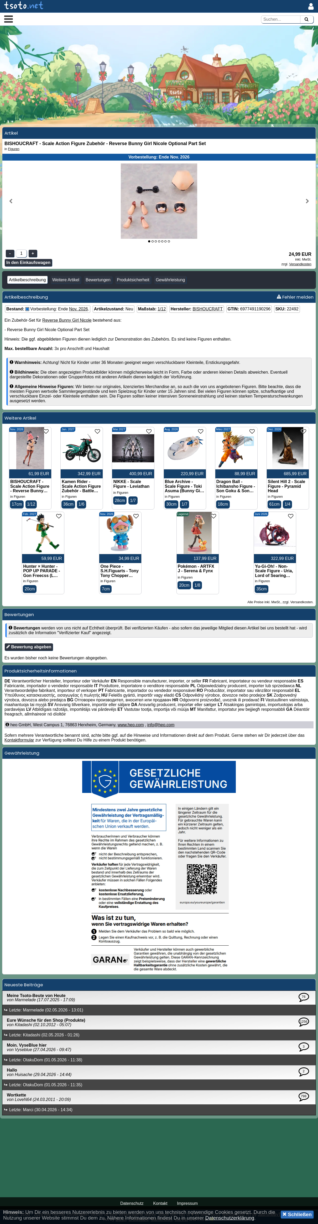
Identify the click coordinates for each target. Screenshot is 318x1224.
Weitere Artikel (65, 280)
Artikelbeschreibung (27, 280)
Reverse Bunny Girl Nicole (67, 320)
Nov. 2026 (78, 309)
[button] (8, 19)
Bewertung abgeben (28, 646)
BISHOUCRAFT (207, 309)
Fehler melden (295, 297)
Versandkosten (300, 264)
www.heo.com (131, 725)
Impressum (187, 1203)
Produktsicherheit (133, 280)
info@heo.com (160, 725)
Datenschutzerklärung (229, 1218)
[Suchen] (306, 19)
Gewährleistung (170, 280)
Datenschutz (132, 1203)
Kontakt (160, 1203)
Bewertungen (98, 280)
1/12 (162, 309)
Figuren (13, 149)
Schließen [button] (297, 1214)
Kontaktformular (19, 740)
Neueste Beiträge (23, 985)
